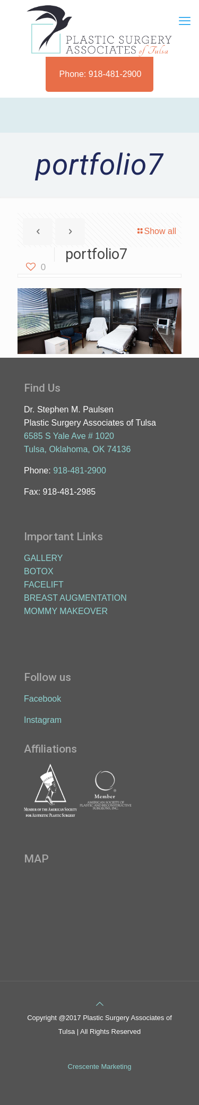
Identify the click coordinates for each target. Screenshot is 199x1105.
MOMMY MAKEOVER (66, 611)
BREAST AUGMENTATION (75, 597)
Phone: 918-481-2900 (100, 74)
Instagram (43, 719)
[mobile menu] (185, 21)
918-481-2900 (79, 470)
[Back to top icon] (100, 1003)
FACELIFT (44, 584)
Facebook (42, 698)
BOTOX (39, 571)
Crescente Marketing (100, 1067)
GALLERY (43, 558)
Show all (156, 231)
